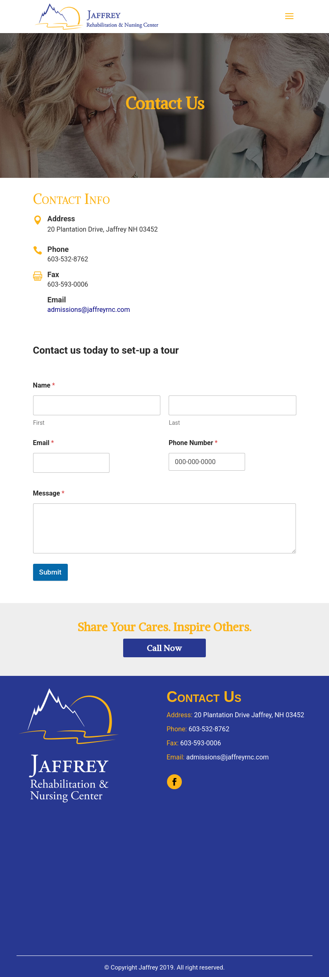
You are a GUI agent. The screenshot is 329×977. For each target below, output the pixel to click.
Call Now (164, 648)
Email (43, 443)
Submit (50, 572)
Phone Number (193, 443)
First (39, 422)
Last (174, 422)
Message (48, 493)
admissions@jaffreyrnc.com (89, 310)
